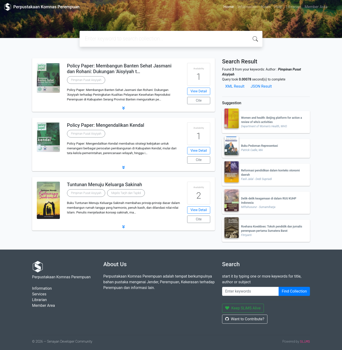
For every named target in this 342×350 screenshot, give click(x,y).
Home (228, 7)
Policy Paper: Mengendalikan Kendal (105, 125)
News (266, 7)
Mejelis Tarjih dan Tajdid (126, 193)
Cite (199, 100)
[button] (123, 108)
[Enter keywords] (250, 291)
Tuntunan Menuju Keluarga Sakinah (104, 184)
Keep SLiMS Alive (243, 308)
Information (247, 7)
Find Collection (294, 291)
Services (39, 294)
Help (278, 7)
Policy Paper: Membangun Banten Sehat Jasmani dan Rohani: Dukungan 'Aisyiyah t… (119, 68)
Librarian (293, 7)
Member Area (315, 7)
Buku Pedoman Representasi (259, 145)
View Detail (198, 91)
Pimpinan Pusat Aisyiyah (86, 80)
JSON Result (261, 86)
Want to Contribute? (244, 319)
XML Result (234, 86)
